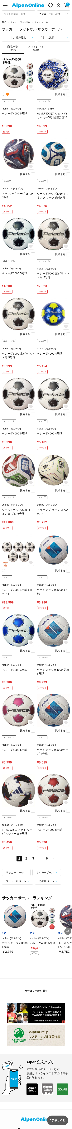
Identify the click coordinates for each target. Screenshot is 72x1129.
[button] (67, 931)
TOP (4, 22)
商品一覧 (13, 48)
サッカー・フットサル (20, 22)
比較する (60, 94)
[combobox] (18, 13)
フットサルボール (16, 881)
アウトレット (36, 48)
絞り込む (21, 37)
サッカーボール (41, 22)
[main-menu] (5, 5)
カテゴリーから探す (36, 990)
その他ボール (46, 881)
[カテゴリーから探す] (53, 13)
